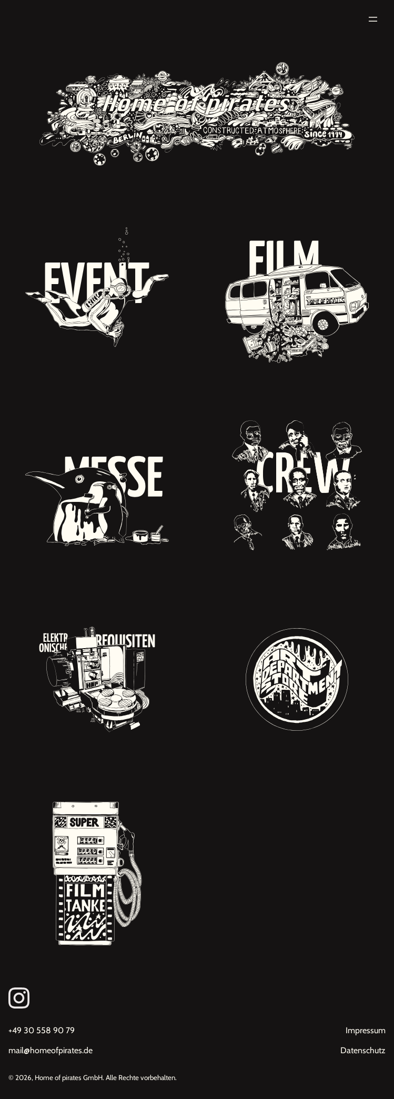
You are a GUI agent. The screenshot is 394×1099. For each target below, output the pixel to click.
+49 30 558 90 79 (41, 1030)
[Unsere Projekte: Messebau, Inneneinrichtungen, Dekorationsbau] (97, 485)
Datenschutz (363, 1050)
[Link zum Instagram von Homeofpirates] (197, 998)
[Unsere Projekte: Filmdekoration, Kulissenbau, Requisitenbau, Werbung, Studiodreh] (297, 291)
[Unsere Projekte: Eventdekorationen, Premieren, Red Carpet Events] (97, 291)
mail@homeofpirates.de (50, 1050)
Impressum (366, 1030)
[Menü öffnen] (373, 19)
